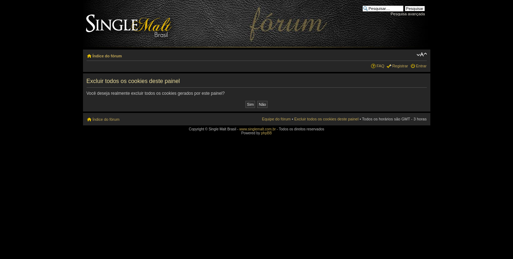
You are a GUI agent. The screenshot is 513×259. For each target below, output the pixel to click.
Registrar (400, 66)
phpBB (266, 133)
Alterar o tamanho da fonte (421, 54)
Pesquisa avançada (407, 14)
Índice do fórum (107, 56)
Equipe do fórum (276, 119)
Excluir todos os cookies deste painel (326, 119)
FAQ (380, 66)
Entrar (421, 66)
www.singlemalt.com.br (257, 129)
